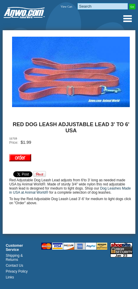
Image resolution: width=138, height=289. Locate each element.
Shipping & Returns (14, 257)
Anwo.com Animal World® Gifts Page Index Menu (127, 18)
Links (10, 277)
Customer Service (14, 248)
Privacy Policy (17, 271)
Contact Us (14, 265)
